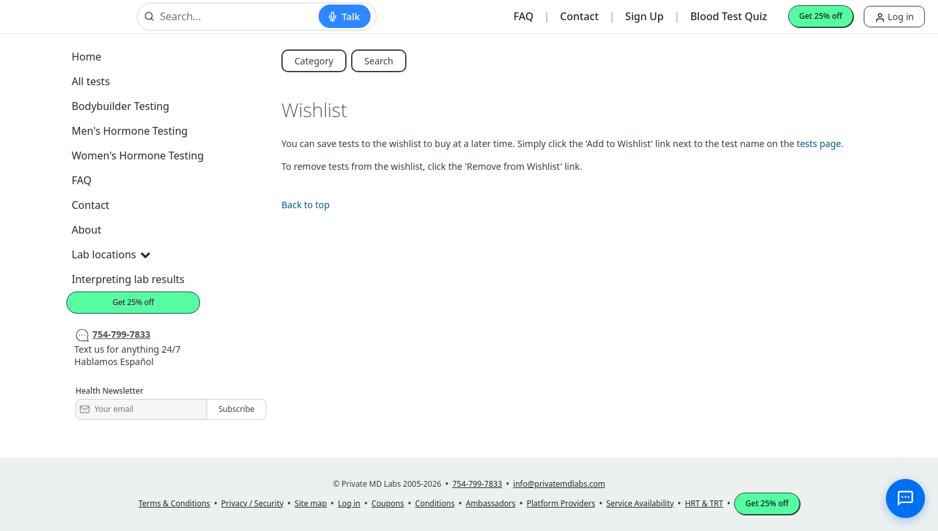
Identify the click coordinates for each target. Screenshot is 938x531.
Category (314, 61)
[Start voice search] (344, 16)
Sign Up (644, 16)
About (86, 230)
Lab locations (111, 254)
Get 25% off (820, 15)
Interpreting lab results (128, 279)
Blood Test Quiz (728, 16)
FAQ (523, 16)
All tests (91, 81)
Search (378, 61)
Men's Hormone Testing (130, 131)
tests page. (820, 143)
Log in (894, 16)
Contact (579, 16)
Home (87, 56)
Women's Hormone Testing (138, 155)
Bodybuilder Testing (120, 106)
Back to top (305, 204)
